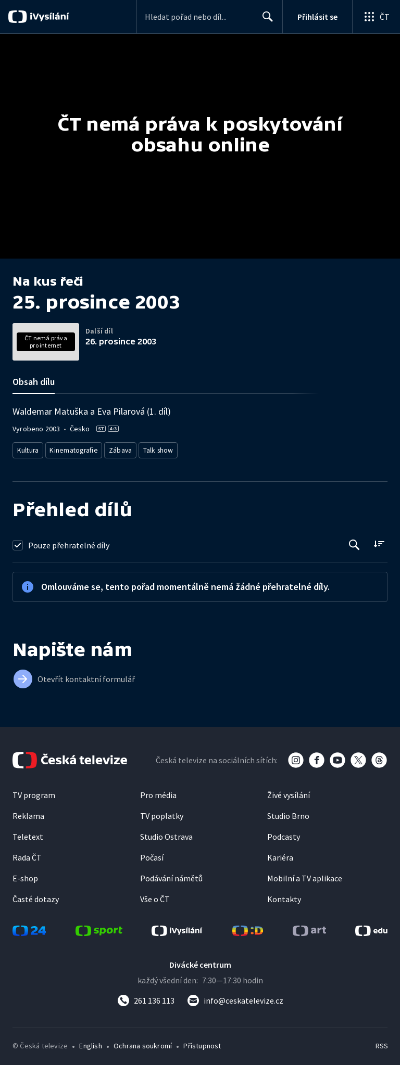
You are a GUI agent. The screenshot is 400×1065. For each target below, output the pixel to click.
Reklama (28, 813)
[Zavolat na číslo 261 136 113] (145, 998)
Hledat (265, 20)
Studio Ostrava (166, 834)
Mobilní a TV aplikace (304, 875)
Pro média (158, 792)
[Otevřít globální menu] (376, 16)
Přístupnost (202, 1043)
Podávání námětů (171, 875)
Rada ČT (27, 855)
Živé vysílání (288, 792)
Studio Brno (288, 813)
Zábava (122, 449)
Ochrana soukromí (143, 1043)
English (90, 1043)
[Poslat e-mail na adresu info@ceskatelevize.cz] (235, 998)
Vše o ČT (155, 896)
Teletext (27, 834)
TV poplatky (161, 813)
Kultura (29, 449)
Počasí (152, 855)
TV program (33, 792)
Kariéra (280, 855)
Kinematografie (76, 449)
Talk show (161, 449)
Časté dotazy (35, 896)
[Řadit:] (379, 541)
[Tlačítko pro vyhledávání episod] (354, 542)
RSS (382, 1043)
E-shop (25, 875)
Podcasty (283, 834)
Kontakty (284, 896)
